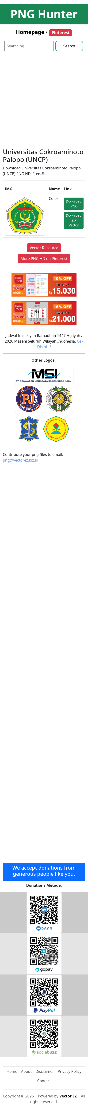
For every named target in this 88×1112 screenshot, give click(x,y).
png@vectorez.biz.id (20, 460)
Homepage (30, 32)
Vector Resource (44, 247)
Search (69, 46)
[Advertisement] (44, 104)
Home (12, 1071)
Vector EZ (68, 1096)
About (26, 1071)
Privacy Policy (69, 1071)
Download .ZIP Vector (74, 220)
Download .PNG (74, 203)
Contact (44, 1080)
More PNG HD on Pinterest (44, 258)
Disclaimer (44, 1071)
